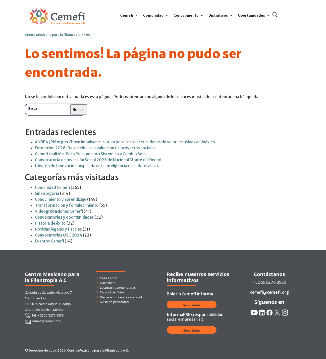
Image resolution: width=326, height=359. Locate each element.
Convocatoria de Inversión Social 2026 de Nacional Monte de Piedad (98, 159)
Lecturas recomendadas (118, 287)
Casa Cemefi (109, 278)
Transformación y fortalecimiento (67, 205)
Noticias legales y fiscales (58, 229)
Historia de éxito (50, 223)
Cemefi (129, 15)
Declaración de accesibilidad (121, 297)
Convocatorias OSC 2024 (58, 235)
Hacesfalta (107, 282)
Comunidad (155, 15)
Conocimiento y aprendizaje (60, 199)
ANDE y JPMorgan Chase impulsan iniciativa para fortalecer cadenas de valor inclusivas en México (125, 141)
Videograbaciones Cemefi (59, 211)
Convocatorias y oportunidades (64, 217)
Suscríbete (191, 305)
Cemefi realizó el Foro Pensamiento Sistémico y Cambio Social (92, 153)
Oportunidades (254, 15)
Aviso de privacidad (114, 302)
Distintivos (221, 15)
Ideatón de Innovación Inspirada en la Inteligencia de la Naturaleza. (97, 165)
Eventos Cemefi (49, 241)
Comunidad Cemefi (52, 187)
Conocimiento (188, 15)
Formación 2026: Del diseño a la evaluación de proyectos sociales (95, 147)
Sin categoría (47, 193)
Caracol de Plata (112, 292)
